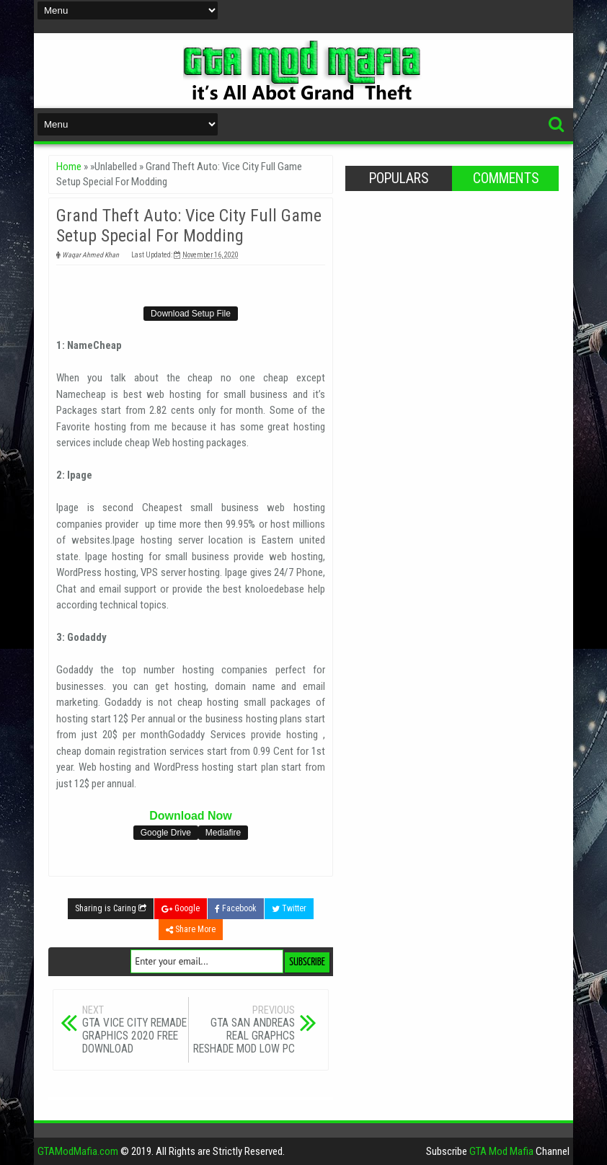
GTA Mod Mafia (501, 1151)
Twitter (289, 908)
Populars (398, 178)
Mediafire (223, 833)
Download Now (190, 816)
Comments (506, 178)
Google (180, 908)
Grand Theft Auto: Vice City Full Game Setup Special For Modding (189, 225)
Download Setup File (191, 314)
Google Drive (166, 833)
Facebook (236, 908)
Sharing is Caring (110, 908)
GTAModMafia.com (77, 1151)
